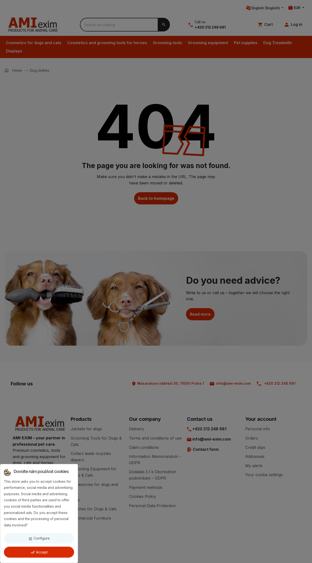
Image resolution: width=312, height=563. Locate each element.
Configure (39, 538)
